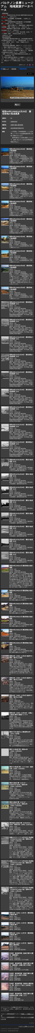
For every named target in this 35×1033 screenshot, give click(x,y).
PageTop (32, 1023)
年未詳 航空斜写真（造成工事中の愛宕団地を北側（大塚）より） (21, 994)
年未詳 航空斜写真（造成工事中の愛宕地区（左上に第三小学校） (21, 974)
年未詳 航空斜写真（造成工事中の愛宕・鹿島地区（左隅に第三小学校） (21, 964)
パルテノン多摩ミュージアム (26, 1026)
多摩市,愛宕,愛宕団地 (17, 125)
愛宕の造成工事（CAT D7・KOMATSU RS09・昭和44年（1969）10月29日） (18, 784)
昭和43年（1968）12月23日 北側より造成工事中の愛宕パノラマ (21, 713)
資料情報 (13, 69)
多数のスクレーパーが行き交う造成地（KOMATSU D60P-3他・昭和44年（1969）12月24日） (21, 839)
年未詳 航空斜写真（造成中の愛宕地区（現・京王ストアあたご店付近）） (21, 984)
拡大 (17, 104)
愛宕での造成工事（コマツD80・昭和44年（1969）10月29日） (21, 767)
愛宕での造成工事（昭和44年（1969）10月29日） (18, 750)
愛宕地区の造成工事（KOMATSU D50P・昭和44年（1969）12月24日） (21, 823)
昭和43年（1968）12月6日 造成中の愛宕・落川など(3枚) (20, 656)
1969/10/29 (14, 121)
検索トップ (5, 69)
